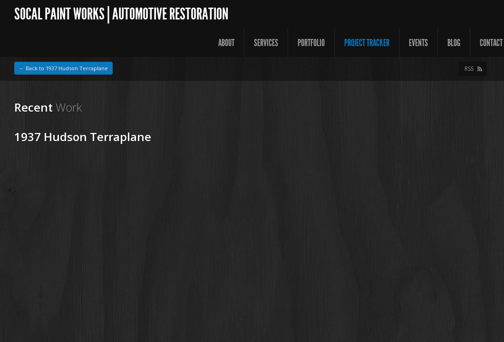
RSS (469, 69)
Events (418, 42)
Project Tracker (366, 42)
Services (266, 42)
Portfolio (311, 42)
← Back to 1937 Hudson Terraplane (63, 68)
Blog (453, 42)
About (226, 42)
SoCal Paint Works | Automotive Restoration (121, 14)
